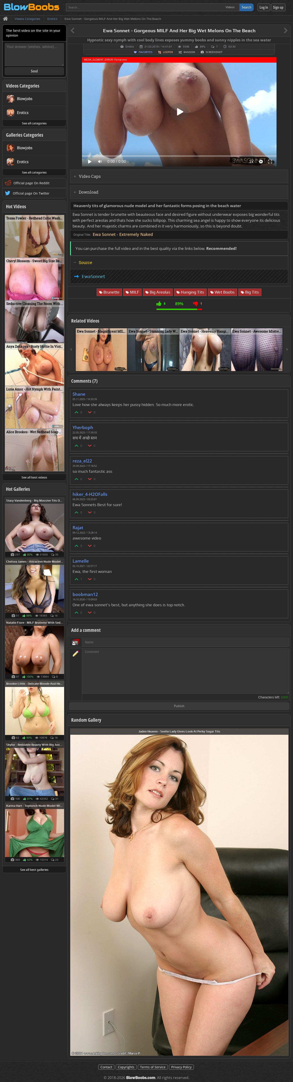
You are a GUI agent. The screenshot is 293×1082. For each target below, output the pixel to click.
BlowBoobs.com (140, 1078)
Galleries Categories (24, 135)
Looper (168, 52)
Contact (106, 1067)
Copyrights (126, 1067)
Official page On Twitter (31, 193)
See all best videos (34, 477)
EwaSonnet (93, 276)
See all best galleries (34, 869)
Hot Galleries (18, 489)
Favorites (145, 52)
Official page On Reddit (31, 183)
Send (34, 71)
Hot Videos (16, 206)
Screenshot (214, 52)
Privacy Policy (181, 1067)
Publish (179, 706)
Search (246, 7)
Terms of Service (152, 1067)
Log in (264, 7)
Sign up (278, 7)
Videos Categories (22, 86)
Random (189, 52)
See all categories (34, 123)
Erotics (129, 46)
